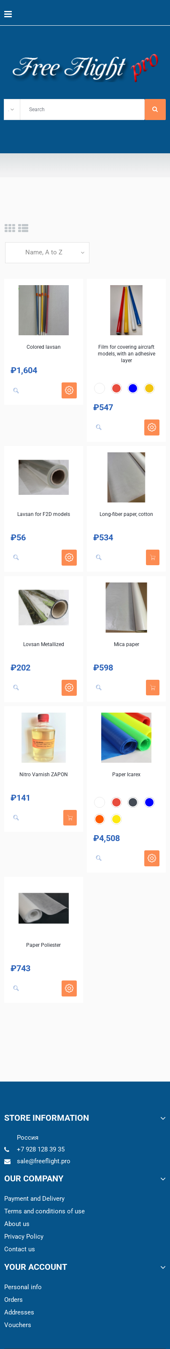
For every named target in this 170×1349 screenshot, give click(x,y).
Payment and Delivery (34, 1198)
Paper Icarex (126, 774)
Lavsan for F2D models (43, 514)
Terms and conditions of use (44, 1211)
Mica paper (126, 644)
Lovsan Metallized (43, 644)
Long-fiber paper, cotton (126, 514)
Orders (13, 1300)
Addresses (19, 1312)
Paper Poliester (43, 945)
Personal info (23, 1287)
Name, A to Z (43, 252)
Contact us (19, 1249)
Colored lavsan (44, 347)
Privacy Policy (23, 1236)
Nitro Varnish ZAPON (43, 774)
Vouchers (17, 1325)
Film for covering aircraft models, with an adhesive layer (126, 353)
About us (17, 1224)
